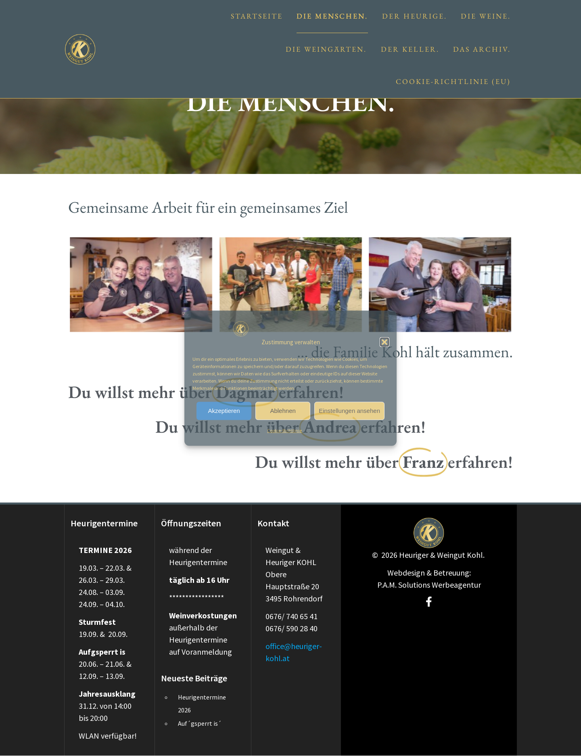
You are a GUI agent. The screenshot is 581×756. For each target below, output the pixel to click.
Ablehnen (282, 410)
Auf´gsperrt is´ (200, 723)
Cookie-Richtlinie (284, 430)
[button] (384, 342)
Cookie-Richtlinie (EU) (453, 81)
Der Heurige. (414, 16)
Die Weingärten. (326, 49)
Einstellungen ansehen (349, 410)
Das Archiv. (482, 49)
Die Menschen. (332, 16)
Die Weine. (486, 16)
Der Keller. (410, 49)
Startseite (257, 16)
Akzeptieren (224, 410)
